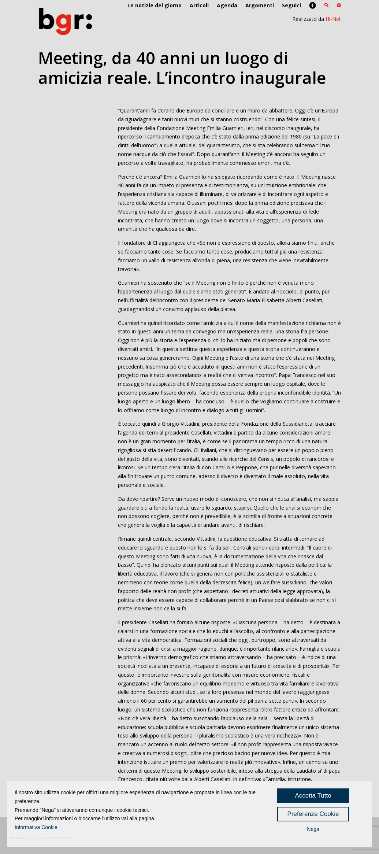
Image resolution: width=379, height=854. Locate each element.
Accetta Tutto (313, 795)
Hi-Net (333, 18)
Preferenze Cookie (313, 813)
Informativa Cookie (36, 827)
